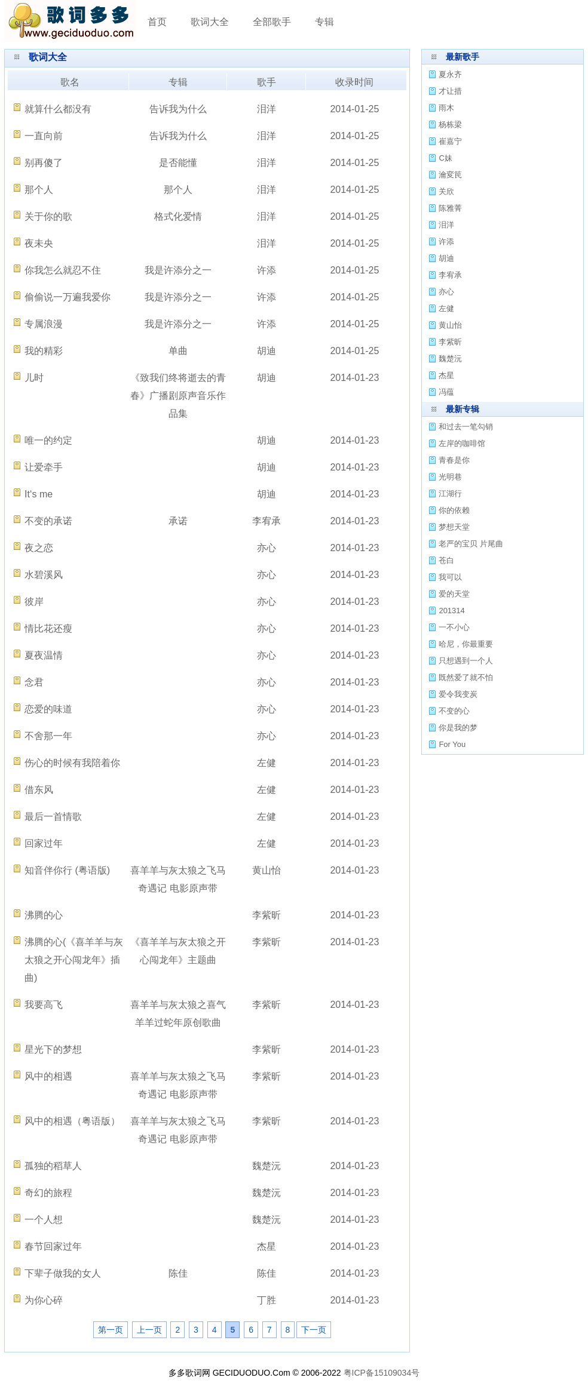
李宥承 (266, 521)
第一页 (110, 1330)
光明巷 (450, 476)
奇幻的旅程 (48, 1193)
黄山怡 (266, 870)
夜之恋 (38, 548)
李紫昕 (266, 915)
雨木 (446, 107)
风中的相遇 (48, 1076)
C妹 (445, 157)
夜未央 (38, 243)
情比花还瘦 (48, 628)
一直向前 (43, 136)
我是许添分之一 (178, 270)
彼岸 (34, 602)
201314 (451, 610)
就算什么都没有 (57, 109)
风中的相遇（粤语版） (72, 1121)
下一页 (313, 1330)
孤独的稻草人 (53, 1166)
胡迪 (266, 351)
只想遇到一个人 (466, 660)
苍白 (446, 560)
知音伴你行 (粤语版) (67, 870)
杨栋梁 (450, 124)
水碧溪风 (43, 575)
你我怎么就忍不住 (62, 270)
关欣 (446, 191)
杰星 (266, 1246)
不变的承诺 (48, 521)
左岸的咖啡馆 (462, 443)
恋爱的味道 (48, 709)
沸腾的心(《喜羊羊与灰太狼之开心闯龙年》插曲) (73, 960)
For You (452, 744)
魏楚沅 (266, 1166)
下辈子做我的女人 (62, 1273)
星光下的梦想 (53, 1049)
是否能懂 (178, 163)
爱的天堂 (454, 593)
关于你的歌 (48, 216)
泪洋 (266, 109)
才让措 (450, 91)
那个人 (38, 190)
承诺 (178, 521)
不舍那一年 (48, 736)
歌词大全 (210, 22)
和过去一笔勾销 (466, 426)
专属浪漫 (43, 324)
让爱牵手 (43, 467)
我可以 (450, 577)
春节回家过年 (53, 1246)
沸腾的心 (43, 915)
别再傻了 (43, 163)
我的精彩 (43, 351)
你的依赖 (454, 510)
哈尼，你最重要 (466, 643)
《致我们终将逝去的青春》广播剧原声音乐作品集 (178, 396)
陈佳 (178, 1273)
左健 (266, 763)
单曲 (178, 351)
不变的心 (454, 710)
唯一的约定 (48, 440)
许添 (266, 270)
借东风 (38, 790)
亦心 (266, 548)
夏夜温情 (43, 655)
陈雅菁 (450, 208)
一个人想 (43, 1219)
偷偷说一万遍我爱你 (67, 297)
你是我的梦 (458, 727)
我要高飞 (43, 1005)
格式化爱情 (178, 216)
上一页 (149, 1330)
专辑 (324, 22)
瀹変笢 (450, 174)
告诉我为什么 (178, 109)
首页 (157, 22)
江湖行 (450, 493)
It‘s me (38, 494)
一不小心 (454, 627)
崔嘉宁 (450, 141)
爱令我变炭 (458, 694)
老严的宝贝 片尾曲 (471, 543)
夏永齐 (450, 74)
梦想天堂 (454, 526)
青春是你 (454, 460)
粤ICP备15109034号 (382, 1373)
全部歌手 (272, 22)
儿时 (34, 378)
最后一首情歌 (53, 816)
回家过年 (43, 843)
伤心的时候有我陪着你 (72, 763)
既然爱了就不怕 (466, 677)
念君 (34, 682)
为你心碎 (43, 1300)
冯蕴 (446, 392)
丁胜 (266, 1300)
